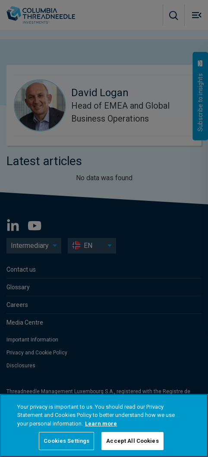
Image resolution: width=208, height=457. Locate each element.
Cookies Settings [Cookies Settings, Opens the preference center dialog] (66, 441)
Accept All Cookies (132, 441)
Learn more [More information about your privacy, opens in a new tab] (101, 423)
